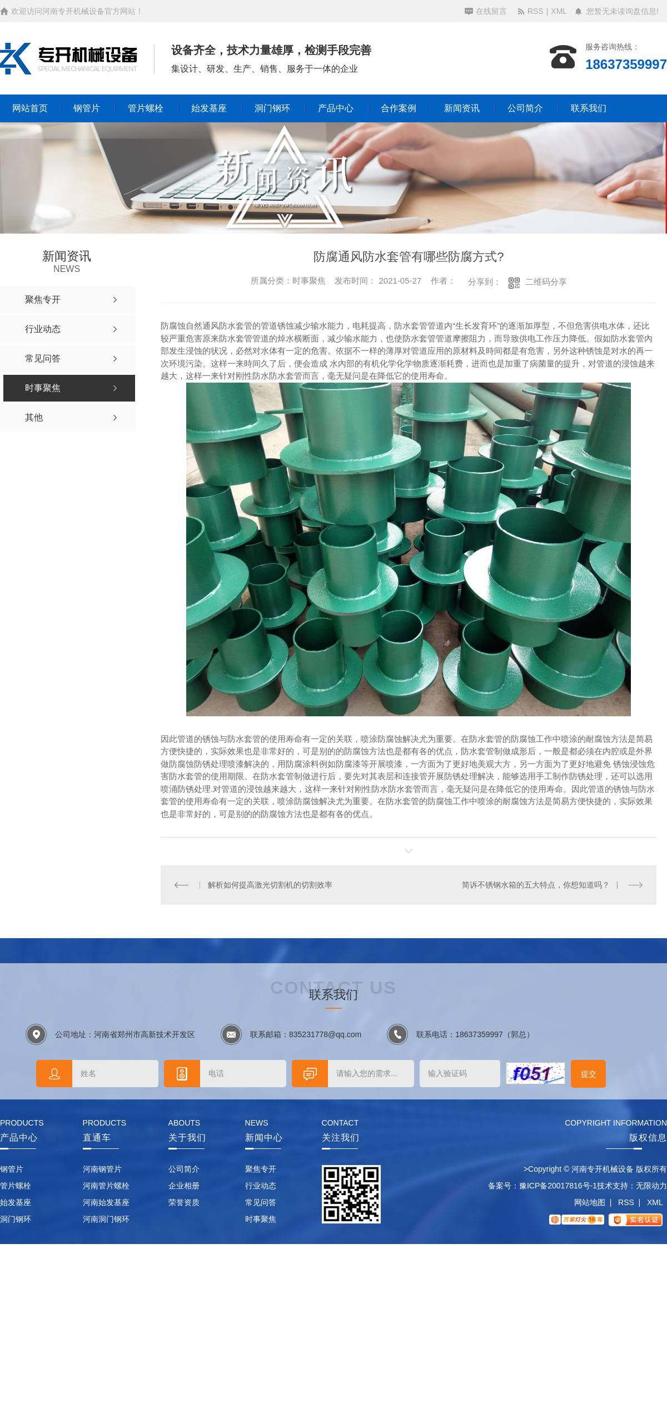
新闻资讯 (462, 108)
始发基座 (209, 108)
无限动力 (651, 1185)
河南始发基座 (106, 1202)
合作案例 (398, 108)
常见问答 (260, 1202)
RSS (535, 11)
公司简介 (525, 108)
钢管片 (86, 108)
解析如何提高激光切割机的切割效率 (270, 884)
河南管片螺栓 (106, 1185)
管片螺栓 (145, 108)
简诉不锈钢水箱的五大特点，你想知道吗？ (536, 884)
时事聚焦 (260, 1219)
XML (559, 11)
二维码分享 (546, 281)
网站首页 (30, 108)
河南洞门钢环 (106, 1219)
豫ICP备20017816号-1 (558, 1185)
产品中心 (336, 108)
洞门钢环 (272, 108)
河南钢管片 (102, 1169)
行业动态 (260, 1185)
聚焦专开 (260, 1169)
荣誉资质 (184, 1202)
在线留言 (491, 11)
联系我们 (588, 108)
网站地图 (589, 1202)
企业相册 (184, 1185)
